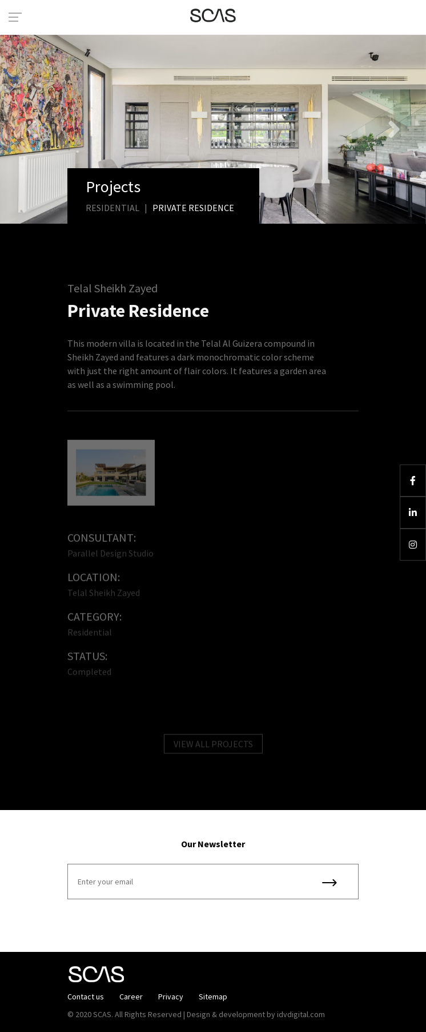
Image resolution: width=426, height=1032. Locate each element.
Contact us (85, 996)
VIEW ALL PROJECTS (213, 746)
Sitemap (213, 996)
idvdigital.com (301, 1014)
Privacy (170, 996)
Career (131, 996)
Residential (112, 207)
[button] (32, 129)
